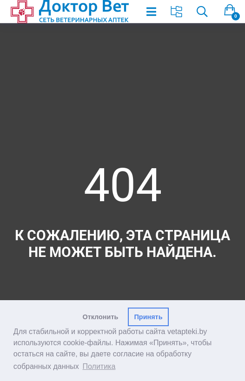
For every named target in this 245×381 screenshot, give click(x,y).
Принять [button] (148, 317)
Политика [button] (99, 366)
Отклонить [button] (101, 317)
